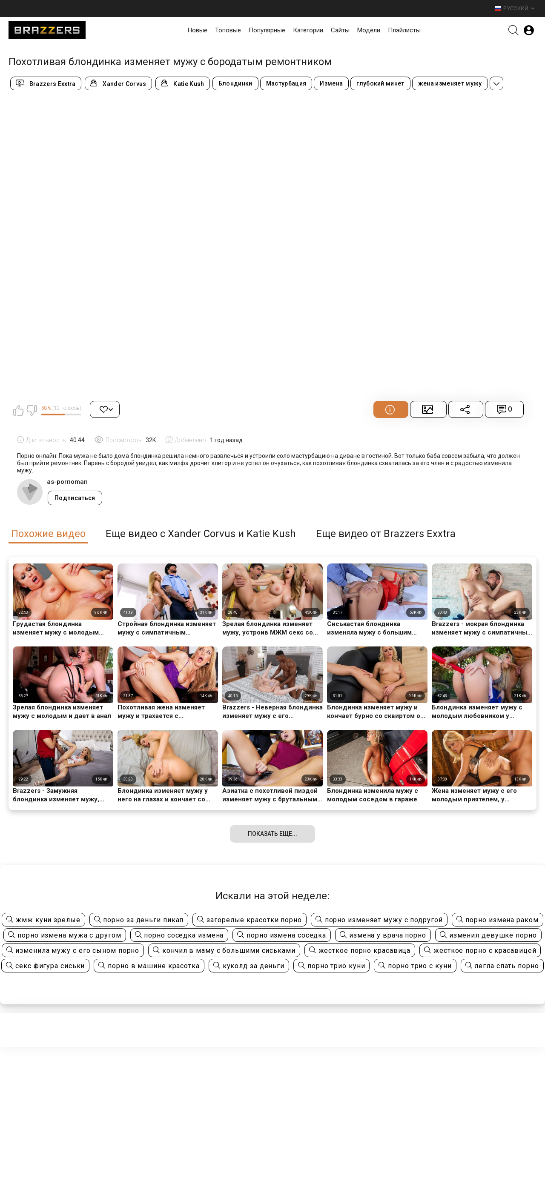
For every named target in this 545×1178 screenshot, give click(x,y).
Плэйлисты (404, 30)
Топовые (228, 30)
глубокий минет (380, 83)
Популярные (267, 30)
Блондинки (235, 83)
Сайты (340, 30)
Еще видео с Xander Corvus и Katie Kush (201, 534)
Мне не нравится (31, 410)
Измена (331, 83)
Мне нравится (18, 410)
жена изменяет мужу (450, 83)
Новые (197, 30)
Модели (368, 30)
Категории (308, 30)
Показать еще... (272, 833)
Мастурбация (286, 83)
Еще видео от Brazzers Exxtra (386, 534)
